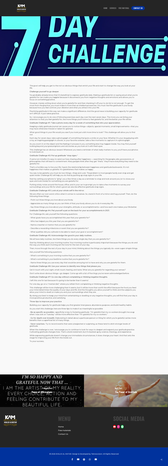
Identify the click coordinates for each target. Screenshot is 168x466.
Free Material (123, 8)
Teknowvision (96, 454)
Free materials (64, 430)
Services (113, 8)
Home (105, 8)
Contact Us (138, 8)
